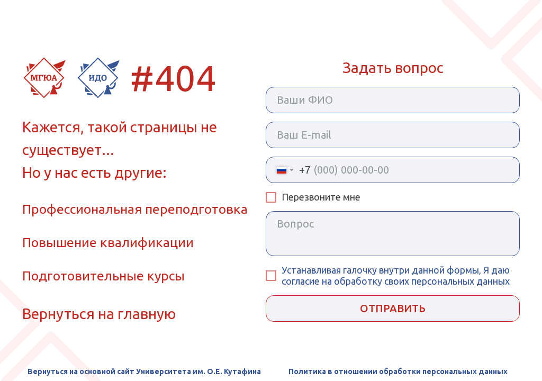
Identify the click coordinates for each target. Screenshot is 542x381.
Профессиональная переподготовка (135, 209)
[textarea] (393, 233)
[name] (393, 100)
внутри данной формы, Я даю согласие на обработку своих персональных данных (396, 275)
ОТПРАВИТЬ (393, 308)
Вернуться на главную (99, 313)
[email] (393, 135)
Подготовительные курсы (103, 275)
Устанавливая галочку (330, 270)
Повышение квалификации (108, 242)
